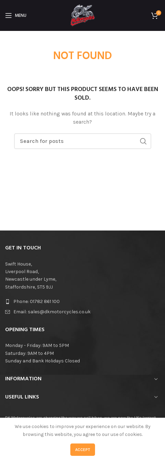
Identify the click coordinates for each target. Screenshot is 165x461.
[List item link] (82, 301)
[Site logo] (82, 15)
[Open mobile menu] (16, 15)
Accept (82, 449)
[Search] (82, 141)
